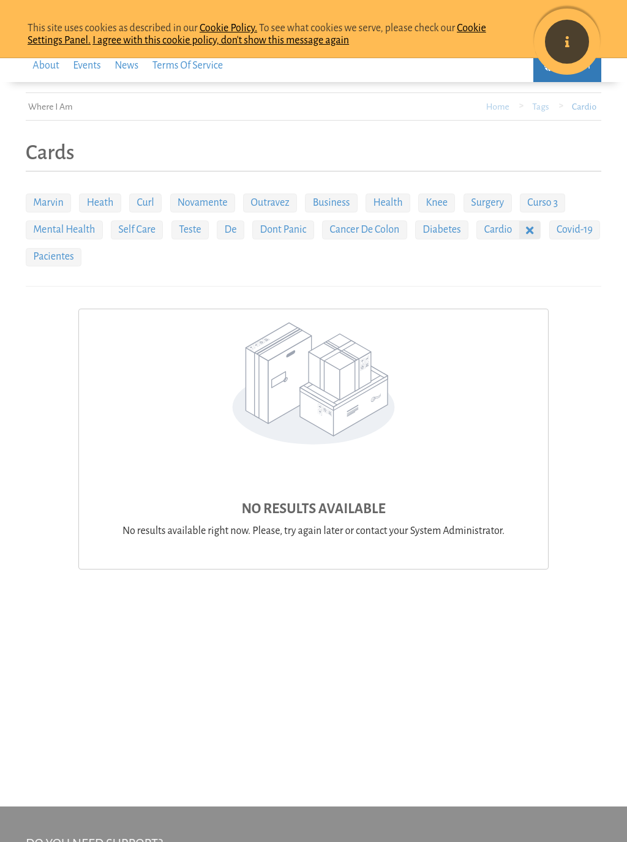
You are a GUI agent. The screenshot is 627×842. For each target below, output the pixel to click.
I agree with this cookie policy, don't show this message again (220, 40)
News (126, 65)
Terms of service (187, 65)
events (86, 65)
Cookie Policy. (228, 28)
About (45, 65)
